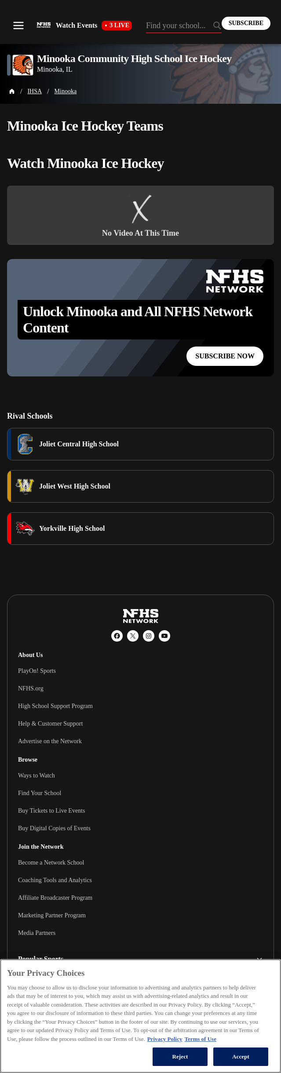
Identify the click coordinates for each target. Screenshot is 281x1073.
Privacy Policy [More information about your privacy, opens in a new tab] (164, 1039)
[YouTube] (164, 636)
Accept (240, 1056)
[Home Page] (12, 91)
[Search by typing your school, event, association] (184, 26)
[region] (140, 1016)
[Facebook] (117, 636)
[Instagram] (148, 636)
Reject (180, 1056)
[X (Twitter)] (133, 636)
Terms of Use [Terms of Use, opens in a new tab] (200, 1039)
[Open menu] (18, 25)
